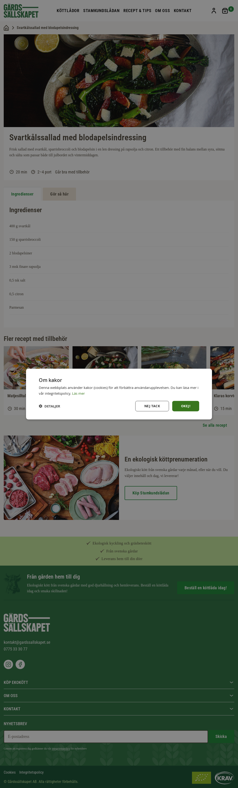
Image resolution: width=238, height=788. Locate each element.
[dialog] (119, 394)
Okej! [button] (185, 406)
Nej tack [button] (152, 406)
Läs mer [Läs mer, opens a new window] (78, 393)
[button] (49, 406)
